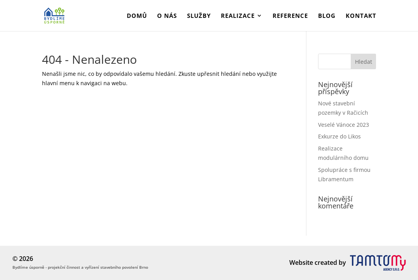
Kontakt (361, 16)
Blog (327, 16)
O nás (167, 16)
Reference (290, 16)
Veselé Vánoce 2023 (343, 124)
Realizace (238, 16)
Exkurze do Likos (339, 136)
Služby (199, 16)
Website (301, 262)
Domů (137, 16)
